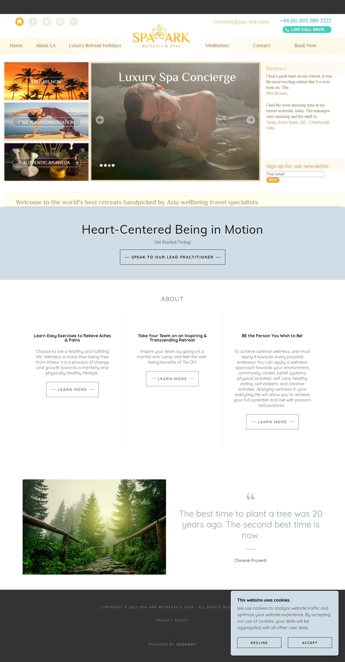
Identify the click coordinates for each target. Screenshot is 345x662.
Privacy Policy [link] (172, 620)
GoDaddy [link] (186, 644)
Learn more (72, 389)
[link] (172, 7)
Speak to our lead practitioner (173, 257)
